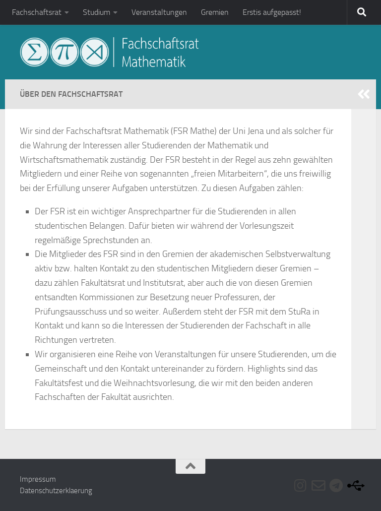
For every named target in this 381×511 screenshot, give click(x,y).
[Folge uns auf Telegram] (336, 486)
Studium (96, 12)
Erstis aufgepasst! (272, 12)
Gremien (215, 12)
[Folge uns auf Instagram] (301, 486)
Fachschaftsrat (37, 12)
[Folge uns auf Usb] (354, 486)
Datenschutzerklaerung (56, 490)
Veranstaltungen (159, 12)
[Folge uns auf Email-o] (318, 486)
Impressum (38, 479)
